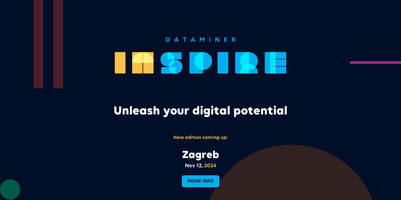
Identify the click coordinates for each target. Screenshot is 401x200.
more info (200, 181)
